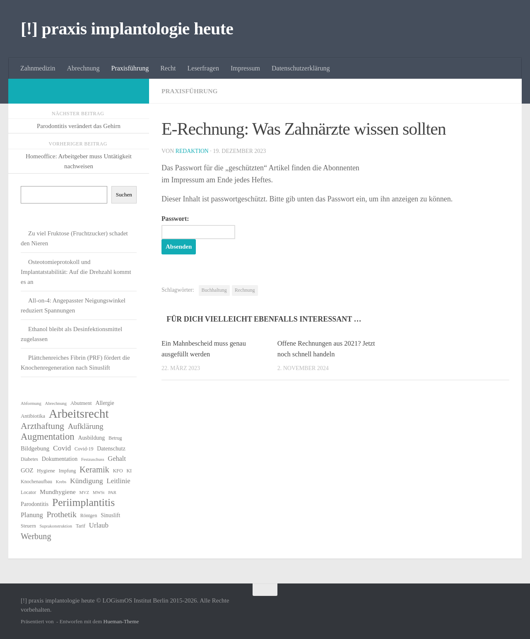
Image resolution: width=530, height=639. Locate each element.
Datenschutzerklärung (301, 68)
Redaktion (193, 151)
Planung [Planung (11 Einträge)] (32, 515)
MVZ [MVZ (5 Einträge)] (84, 492)
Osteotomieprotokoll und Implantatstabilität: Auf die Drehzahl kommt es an (76, 272)
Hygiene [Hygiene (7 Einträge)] (46, 470)
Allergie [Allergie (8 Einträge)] (104, 403)
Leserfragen (203, 68)
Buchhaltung (214, 290)
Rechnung (245, 290)
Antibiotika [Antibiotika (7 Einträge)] (33, 416)
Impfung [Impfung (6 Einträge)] (67, 471)
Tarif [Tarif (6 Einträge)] (80, 526)
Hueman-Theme (121, 621)
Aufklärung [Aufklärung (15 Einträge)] (86, 426)
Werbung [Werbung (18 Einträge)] (36, 536)
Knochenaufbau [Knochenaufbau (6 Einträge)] (36, 481)
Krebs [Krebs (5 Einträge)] (61, 481)
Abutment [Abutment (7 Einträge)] (81, 403)
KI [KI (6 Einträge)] (129, 471)
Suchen (124, 194)
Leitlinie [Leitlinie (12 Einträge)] (118, 481)
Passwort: (200, 227)
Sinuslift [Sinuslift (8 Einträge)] (110, 515)
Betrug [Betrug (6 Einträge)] (115, 438)
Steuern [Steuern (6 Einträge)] (28, 526)
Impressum (245, 68)
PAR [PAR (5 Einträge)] (112, 492)
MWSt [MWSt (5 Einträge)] (98, 492)
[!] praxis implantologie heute (127, 28)
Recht (168, 68)
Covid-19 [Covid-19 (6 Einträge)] (84, 449)
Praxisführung (130, 68)
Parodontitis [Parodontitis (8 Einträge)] (34, 504)
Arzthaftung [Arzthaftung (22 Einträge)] (42, 426)
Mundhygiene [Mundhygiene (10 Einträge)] (58, 491)
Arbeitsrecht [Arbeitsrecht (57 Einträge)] (79, 414)
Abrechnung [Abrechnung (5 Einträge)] (56, 403)
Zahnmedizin (37, 68)
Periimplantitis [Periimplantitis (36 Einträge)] (83, 503)
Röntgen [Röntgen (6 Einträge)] (88, 515)
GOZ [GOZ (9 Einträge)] (27, 470)
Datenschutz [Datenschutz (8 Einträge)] (111, 448)
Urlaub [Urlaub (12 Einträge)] (98, 525)
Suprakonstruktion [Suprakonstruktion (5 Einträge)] (55, 526)
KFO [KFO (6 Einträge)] (118, 471)
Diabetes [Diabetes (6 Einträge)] (29, 459)
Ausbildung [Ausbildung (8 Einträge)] (91, 438)
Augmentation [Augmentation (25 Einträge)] (48, 437)
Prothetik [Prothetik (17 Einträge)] (61, 514)
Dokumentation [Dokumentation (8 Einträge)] (59, 459)
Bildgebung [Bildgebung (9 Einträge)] (35, 448)
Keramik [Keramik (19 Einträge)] (94, 469)
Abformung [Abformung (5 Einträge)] (31, 403)
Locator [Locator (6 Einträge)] (28, 492)
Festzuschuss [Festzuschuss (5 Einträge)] (92, 459)
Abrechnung (83, 68)
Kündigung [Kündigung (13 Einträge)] (86, 481)
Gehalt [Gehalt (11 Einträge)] (117, 458)
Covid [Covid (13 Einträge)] (62, 448)
